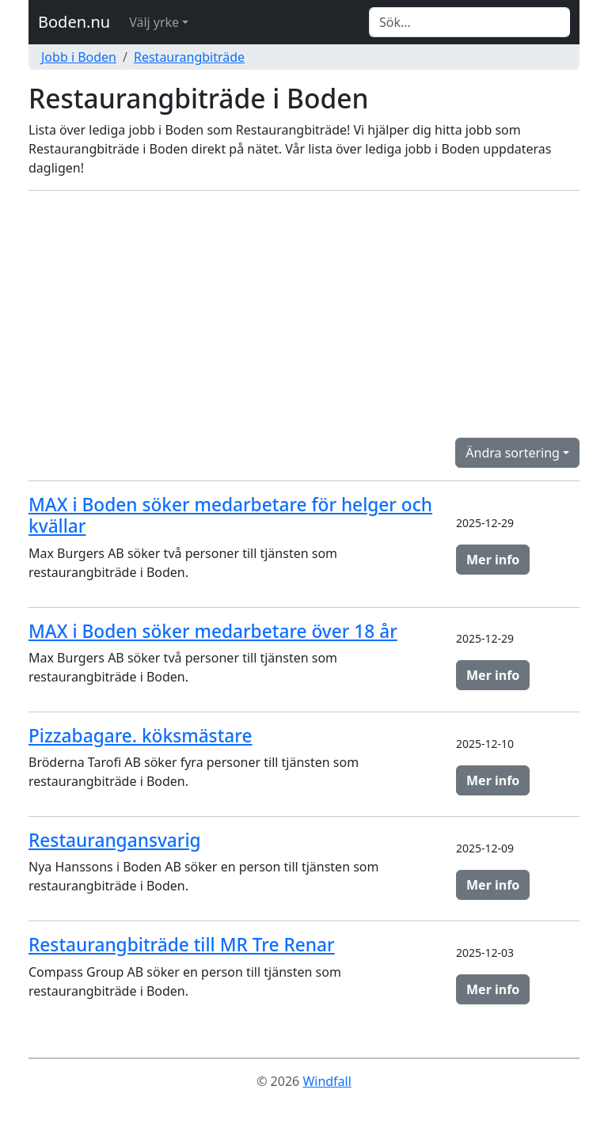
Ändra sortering (513, 452)
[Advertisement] (304, 314)
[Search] (469, 22)
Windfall (326, 1081)
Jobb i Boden (78, 57)
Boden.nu (74, 21)
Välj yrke (154, 22)
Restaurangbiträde (189, 57)
